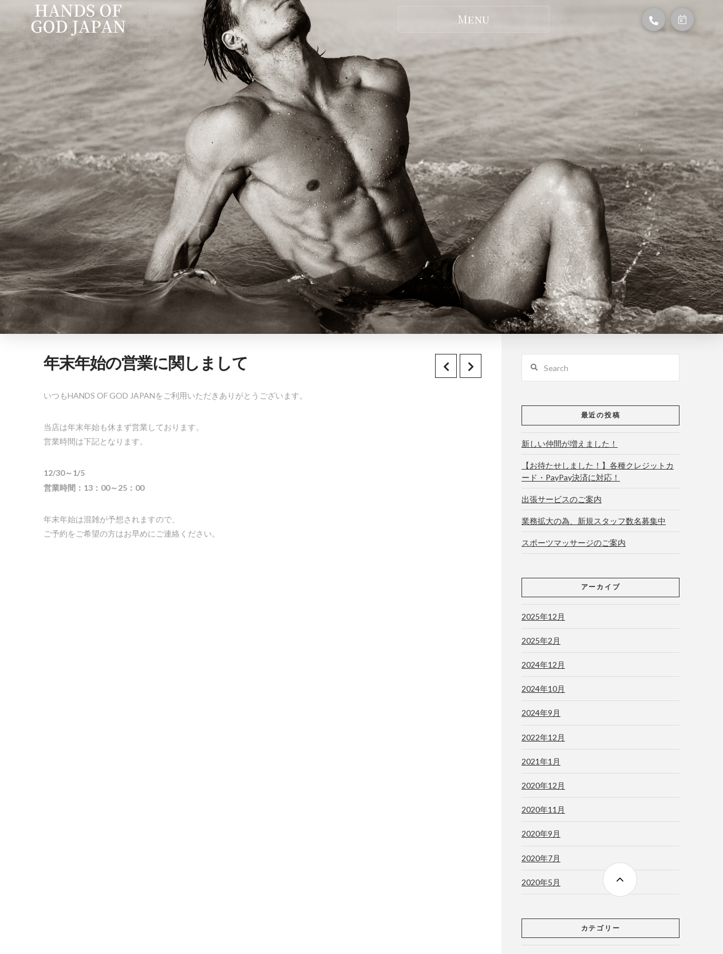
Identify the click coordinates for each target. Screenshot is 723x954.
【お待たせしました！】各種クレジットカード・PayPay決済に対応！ (597, 471)
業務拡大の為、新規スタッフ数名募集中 (593, 521)
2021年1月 (540, 761)
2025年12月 (543, 616)
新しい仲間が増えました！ (569, 443)
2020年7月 (540, 858)
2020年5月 (540, 882)
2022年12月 (543, 737)
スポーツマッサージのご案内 (573, 542)
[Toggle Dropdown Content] (474, 19)
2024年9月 (540, 713)
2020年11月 (543, 809)
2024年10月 (543, 688)
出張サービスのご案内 (561, 499)
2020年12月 (543, 785)
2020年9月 (540, 833)
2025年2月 (540, 640)
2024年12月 (543, 664)
